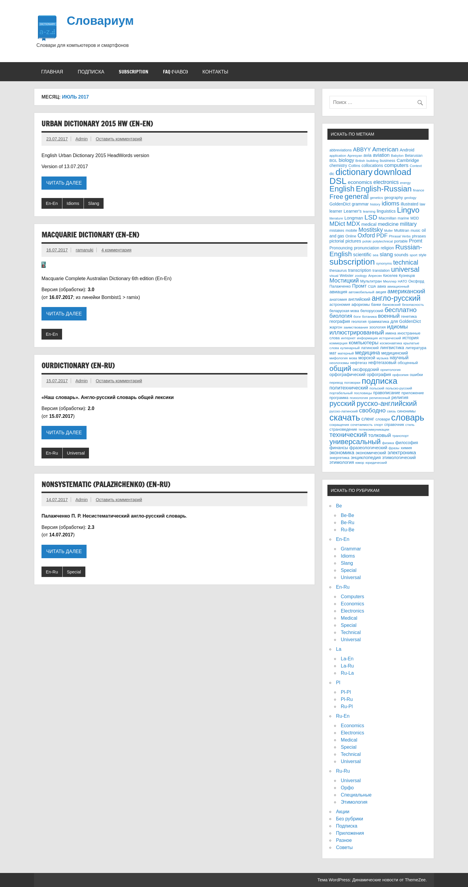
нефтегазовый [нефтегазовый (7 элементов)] (382, 362)
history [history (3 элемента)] (375, 204)
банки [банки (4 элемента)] (376, 305)
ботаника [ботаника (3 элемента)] (369, 316)
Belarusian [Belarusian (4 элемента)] (413, 156)
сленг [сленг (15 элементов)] (367, 419)
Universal (76, 453)
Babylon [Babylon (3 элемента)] (397, 155)
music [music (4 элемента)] (416, 230)
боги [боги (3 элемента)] (357, 316)
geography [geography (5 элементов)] (393, 197)
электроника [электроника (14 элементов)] (401, 452)
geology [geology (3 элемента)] (410, 198)
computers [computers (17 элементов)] (396, 165)
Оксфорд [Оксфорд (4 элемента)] (416, 281)
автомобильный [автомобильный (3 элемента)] (361, 292)
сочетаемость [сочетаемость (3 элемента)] (361, 424)
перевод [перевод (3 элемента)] (336, 382)
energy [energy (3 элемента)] (405, 183)
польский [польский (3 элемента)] (377, 388)
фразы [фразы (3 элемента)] (394, 448)
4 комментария (116, 250)
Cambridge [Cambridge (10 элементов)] (408, 160)
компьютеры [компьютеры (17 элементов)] (363, 343)
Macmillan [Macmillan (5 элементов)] (387, 218)
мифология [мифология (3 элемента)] (339, 358)
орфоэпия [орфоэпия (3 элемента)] (400, 375)
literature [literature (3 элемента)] (336, 218)
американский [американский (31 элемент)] (406, 291)
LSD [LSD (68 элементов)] (370, 217)
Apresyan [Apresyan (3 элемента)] (354, 155)
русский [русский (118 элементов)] (342, 403)
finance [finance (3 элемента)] (418, 190)
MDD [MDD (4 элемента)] (414, 218)
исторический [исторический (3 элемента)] (390, 338)
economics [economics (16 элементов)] (360, 182)
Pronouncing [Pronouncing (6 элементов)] (341, 248)
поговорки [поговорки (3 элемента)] (352, 382)
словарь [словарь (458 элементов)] (407, 417)
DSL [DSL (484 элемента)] (338, 181)
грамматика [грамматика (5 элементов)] (378, 321)
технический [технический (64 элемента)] (348, 434)
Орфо (347, 787)
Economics (352, 603)
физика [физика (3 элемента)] (388, 443)
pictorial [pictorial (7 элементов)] (337, 241)
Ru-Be (347, 529)
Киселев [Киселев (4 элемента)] (390, 276)
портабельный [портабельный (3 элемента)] (341, 393)
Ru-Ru (343, 771)
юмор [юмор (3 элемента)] (359, 462)
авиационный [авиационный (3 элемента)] (398, 286)
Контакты (215, 71)
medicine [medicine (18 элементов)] (388, 224)
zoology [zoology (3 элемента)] (361, 275)
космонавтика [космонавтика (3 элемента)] (391, 343)
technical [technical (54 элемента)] (405, 262)
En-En (52, 203)
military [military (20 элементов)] (408, 224)
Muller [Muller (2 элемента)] (388, 230)
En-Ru (52, 453)
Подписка (91, 71)
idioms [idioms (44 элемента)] (390, 203)
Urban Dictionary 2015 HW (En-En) (97, 124)
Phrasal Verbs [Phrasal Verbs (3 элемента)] (400, 236)
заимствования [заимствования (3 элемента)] (356, 327)
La (338, 649)
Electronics (352, 610)
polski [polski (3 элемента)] (366, 241)
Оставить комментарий (119, 138)
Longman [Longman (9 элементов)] (353, 217)
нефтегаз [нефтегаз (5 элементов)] (358, 362)
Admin (82, 138)
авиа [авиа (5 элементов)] (381, 286)
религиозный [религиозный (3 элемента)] (379, 398)
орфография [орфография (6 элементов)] (379, 374)
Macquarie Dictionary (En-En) (90, 235)
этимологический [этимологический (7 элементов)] (399, 457)
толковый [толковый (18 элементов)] (379, 435)
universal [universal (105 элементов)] (405, 269)
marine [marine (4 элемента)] (403, 218)
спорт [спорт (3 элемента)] (378, 424)
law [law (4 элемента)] (422, 204)
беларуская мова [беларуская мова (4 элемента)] (344, 311)
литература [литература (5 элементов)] (415, 348)
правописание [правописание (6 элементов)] (386, 393)
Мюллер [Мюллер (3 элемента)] (390, 281)
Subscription (133, 71)
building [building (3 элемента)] (372, 160)
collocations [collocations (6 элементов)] (372, 165)
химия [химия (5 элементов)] (406, 448)
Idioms (73, 203)
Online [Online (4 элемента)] (350, 236)
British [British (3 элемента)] (360, 160)
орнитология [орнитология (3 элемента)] (390, 370)
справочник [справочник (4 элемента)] (394, 425)
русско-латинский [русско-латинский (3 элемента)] (344, 411)
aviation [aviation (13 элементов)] (381, 155)
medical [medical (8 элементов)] (368, 224)
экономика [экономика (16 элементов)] (342, 452)
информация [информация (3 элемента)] (367, 338)
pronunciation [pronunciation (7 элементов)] (366, 247)
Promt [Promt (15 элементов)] (415, 241)
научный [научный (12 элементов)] (399, 357)
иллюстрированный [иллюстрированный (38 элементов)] (357, 332)
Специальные (356, 794)
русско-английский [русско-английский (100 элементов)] (387, 403)
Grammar (351, 548)
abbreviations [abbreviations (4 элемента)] (341, 150)
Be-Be (347, 515)
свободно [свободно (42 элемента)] (372, 410)
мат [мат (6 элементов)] (333, 353)
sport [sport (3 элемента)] (413, 255)
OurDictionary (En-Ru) (78, 365)
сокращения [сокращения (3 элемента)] (339, 424)
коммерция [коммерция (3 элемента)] (338, 343)
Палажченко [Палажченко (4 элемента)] (340, 286)
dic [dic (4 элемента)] (332, 174)
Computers (352, 596)
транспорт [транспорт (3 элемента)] (400, 436)
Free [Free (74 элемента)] (336, 196)
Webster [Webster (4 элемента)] (346, 276)
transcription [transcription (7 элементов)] (359, 270)
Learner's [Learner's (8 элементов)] (353, 211)
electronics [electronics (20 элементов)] (386, 182)
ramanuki (84, 250)
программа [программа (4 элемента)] (339, 398)
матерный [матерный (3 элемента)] (346, 353)
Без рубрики (349, 818)
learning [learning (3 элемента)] (369, 211)
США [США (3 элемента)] (372, 286)
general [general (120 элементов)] (357, 196)
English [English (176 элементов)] (342, 189)
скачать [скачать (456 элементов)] (345, 417)
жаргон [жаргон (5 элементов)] (336, 327)
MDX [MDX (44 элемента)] (353, 223)
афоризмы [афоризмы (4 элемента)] (360, 305)
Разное (344, 840)
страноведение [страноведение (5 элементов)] (343, 429)
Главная (52, 71)
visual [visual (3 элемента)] (334, 275)
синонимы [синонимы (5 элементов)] (406, 411)
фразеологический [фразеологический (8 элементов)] (368, 447)
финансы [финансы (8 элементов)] (339, 447)
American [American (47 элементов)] (385, 149)
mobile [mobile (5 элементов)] (351, 230)
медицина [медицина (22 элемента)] (367, 353)
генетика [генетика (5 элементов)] (409, 316)
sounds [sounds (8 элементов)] (401, 254)
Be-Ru (347, 522)
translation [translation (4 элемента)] (381, 270)
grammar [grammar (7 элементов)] (360, 204)
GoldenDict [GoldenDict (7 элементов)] (340, 204)
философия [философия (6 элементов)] (406, 443)
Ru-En (343, 716)
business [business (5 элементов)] (387, 160)
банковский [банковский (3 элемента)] (391, 304)
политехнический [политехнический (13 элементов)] (349, 387)
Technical (351, 632)
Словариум (100, 20)
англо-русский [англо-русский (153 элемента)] (396, 298)
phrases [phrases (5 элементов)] (419, 236)
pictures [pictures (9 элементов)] (353, 240)
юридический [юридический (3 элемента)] (376, 462)
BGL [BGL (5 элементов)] (333, 160)
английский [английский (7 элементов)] (359, 299)
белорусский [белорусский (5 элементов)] (371, 311)
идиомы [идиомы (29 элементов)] (397, 326)
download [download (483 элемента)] (392, 172)
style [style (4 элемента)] (423, 255)
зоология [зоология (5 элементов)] (377, 327)
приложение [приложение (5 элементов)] (412, 393)
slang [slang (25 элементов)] (386, 254)
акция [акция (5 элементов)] (380, 292)
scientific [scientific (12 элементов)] (362, 254)
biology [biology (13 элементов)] (346, 160)
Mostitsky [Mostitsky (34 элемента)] (370, 229)
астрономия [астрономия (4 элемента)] (340, 305)
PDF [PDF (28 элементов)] (382, 235)
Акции (343, 811)
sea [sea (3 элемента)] (375, 255)
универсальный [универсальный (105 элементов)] (355, 442)
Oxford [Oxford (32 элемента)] (366, 235)
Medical (349, 618)
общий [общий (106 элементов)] (340, 368)
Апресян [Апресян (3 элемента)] (375, 275)
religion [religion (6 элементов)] (387, 248)
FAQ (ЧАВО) (175, 71)
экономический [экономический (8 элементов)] (370, 452)
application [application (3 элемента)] (338, 155)
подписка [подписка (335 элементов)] (380, 381)
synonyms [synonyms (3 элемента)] (384, 263)
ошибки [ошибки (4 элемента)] (416, 375)
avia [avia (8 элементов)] (368, 155)
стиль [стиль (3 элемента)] (410, 424)
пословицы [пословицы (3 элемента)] (363, 393)
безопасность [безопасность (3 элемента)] (413, 304)
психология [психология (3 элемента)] (359, 398)
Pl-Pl (346, 692)
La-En (347, 658)
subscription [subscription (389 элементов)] (352, 261)
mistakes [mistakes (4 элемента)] (337, 230)
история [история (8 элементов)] (410, 337)
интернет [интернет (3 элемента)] (348, 338)
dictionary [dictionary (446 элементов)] (353, 172)
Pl (338, 682)
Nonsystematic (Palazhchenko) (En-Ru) (105, 484)
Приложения (350, 833)
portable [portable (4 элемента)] (401, 241)
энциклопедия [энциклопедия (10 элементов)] (366, 457)
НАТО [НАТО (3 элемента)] (402, 281)
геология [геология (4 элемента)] (359, 322)
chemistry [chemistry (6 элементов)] (338, 165)
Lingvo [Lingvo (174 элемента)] (408, 210)
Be (339, 505)
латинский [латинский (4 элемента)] (370, 348)
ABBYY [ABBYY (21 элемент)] (362, 150)
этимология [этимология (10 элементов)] (342, 462)
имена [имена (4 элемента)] (390, 333)
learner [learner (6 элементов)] (336, 211)
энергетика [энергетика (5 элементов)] (340, 457)
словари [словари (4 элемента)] (382, 419)
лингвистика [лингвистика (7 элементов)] (392, 347)
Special (74, 572)
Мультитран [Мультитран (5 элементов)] (371, 281)
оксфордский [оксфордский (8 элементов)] (365, 369)
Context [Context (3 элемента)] (416, 166)
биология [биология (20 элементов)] (341, 316)
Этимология (354, 802)
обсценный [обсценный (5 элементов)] (408, 362)
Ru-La (347, 673)
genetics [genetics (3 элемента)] (376, 198)
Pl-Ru (347, 699)
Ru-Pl (347, 706)
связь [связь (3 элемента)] (391, 411)
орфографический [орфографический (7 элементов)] (347, 374)
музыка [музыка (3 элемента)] (383, 358)
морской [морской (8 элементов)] (366, 357)
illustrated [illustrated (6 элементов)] (409, 204)
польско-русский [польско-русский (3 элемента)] (399, 388)
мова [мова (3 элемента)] (353, 358)
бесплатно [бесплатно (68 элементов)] (401, 310)
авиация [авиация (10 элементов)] (338, 291)
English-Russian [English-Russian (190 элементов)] (384, 189)
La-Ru (347, 665)
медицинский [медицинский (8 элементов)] (394, 353)
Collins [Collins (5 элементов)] (354, 165)
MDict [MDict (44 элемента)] (337, 223)
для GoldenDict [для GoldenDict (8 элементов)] (405, 321)
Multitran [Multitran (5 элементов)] (402, 230)
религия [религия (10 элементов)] (399, 397)
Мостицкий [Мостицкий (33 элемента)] (344, 280)
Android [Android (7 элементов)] (407, 150)
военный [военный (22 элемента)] (389, 316)
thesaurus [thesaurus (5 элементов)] (338, 270)
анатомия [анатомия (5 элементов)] (338, 299)
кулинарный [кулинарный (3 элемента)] (350, 348)
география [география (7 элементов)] (340, 321)
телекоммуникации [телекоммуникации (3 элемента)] (373, 429)
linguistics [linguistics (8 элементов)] (386, 211)
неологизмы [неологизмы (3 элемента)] (339, 363)
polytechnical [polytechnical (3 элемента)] (383, 241)
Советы (344, 847)
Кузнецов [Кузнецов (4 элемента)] (407, 276)
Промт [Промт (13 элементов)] (359, 285)
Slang (93, 203)
